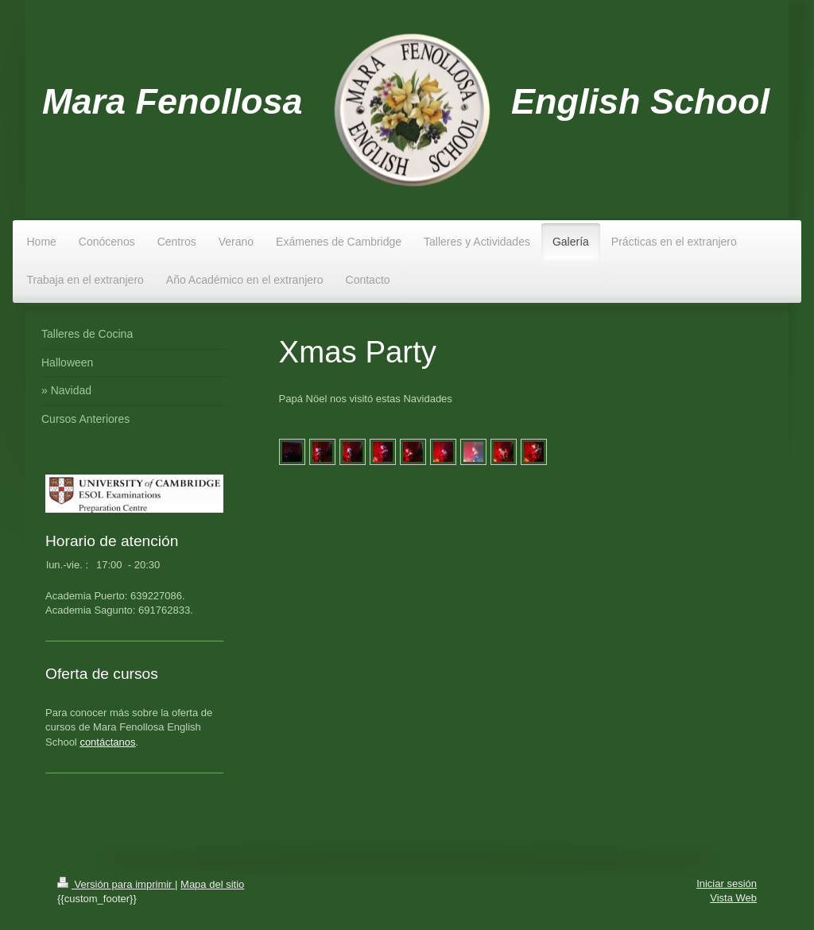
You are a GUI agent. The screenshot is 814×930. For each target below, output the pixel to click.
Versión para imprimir (116, 884)
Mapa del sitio (212, 884)
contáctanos (107, 742)
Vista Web (733, 898)
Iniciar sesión (726, 883)
